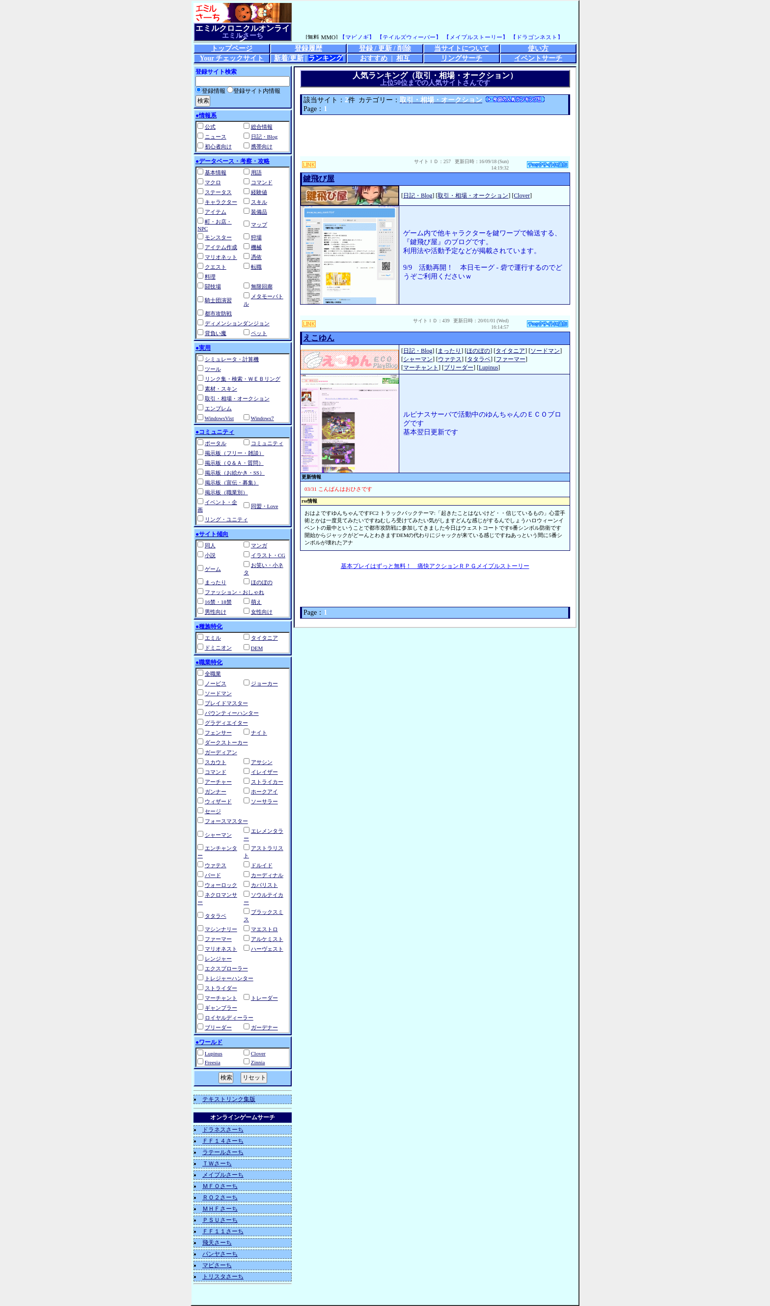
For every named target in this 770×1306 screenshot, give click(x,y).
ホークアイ (264, 792)
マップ (259, 224)
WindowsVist (219, 418)
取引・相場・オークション (237, 398)
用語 (256, 172)
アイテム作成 (221, 247)
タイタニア (264, 638)
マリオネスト (221, 949)
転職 (256, 267)
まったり (215, 582)
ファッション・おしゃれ (234, 592)
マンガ (259, 545)
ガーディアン (221, 752)
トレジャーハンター (229, 978)
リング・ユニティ (226, 519)
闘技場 (213, 286)
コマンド (262, 182)
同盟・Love (264, 506)
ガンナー (215, 792)
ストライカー (267, 782)
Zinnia (258, 1062)
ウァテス (215, 865)
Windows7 (262, 418)
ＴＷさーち (217, 1163)
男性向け (215, 612)
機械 (256, 247)
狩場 (256, 237)
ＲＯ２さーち (220, 1197)
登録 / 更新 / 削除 (385, 48)
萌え (256, 602)
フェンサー (218, 733)
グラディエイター (226, 723)
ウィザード (218, 801)
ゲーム (213, 569)
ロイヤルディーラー (229, 1018)
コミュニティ (267, 443)
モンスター (218, 237)
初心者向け (218, 146)
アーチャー (218, 782)
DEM (257, 648)
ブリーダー (218, 1027)
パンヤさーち (220, 1253)
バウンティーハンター (232, 713)
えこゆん (318, 338)
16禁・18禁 (218, 602)
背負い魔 (215, 333)
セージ (213, 811)
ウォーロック (221, 885)
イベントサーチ (538, 58)
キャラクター (221, 202)
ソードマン (218, 693)
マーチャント (221, 998)
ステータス (218, 192)
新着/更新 (288, 58)
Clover (258, 1053)
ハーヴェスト (267, 949)
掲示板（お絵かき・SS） (235, 473)
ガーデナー (264, 1027)
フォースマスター (226, 821)
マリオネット (221, 257)
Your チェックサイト (232, 58)
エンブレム (218, 408)
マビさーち (217, 1265)
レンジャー (218, 959)
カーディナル (267, 875)
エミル (213, 638)
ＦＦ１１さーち (223, 1231)
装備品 (259, 212)
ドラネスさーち (223, 1129)
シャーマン (218, 835)
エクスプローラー (226, 968)
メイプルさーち (223, 1174)
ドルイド (262, 865)
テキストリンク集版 (228, 1099)
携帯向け (262, 146)
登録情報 (210, 90)
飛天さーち (217, 1242)
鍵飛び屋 (318, 178)
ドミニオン (218, 648)
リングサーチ (461, 58)
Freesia (212, 1062)
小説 (210, 555)
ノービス (215, 683)
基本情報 (215, 172)
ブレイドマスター (226, 703)
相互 (403, 58)
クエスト (215, 267)
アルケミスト (267, 939)
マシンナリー (221, 929)
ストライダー (221, 988)
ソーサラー (264, 801)
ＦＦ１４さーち (223, 1140)
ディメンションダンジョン (237, 323)
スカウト (215, 762)
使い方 (538, 48)
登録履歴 (308, 48)
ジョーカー (264, 683)
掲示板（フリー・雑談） (234, 453)
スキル (259, 202)
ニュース (215, 137)
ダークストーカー (226, 742)
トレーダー (264, 998)
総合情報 (262, 127)
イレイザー (264, 772)
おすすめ (373, 58)
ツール (213, 369)
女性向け (262, 612)
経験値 (259, 192)
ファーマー (218, 939)
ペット (259, 333)
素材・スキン (221, 389)
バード (213, 875)
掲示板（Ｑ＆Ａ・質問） (234, 463)
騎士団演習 (218, 300)
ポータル (215, 443)
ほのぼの (262, 582)
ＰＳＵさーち (220, 1220)
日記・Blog (264, 137)
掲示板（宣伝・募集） (232, 482)
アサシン (262, 762)
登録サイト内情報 (253, 90)
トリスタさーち (223, 1276)
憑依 (256, 257)
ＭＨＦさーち (220, 1208)
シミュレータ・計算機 (232, 359)
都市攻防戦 (218, 313)
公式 (210, 127)
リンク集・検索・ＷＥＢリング (242, 379)
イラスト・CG (268, 555)
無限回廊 (262, 286)
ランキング (325, 58)
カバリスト (264, 885)
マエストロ (264, 929)
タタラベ (215, 916)
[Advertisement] (435, 135)
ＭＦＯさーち (220, 1186)
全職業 (213, 674)
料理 (210, 277)
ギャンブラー (221, 1008)
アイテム (215, 212)
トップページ (231, 48)
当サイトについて (461, 48)
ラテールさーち (223, 1152)
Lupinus (213, 1053)
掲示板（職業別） (226, 492)
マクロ (213, 182)
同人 (210, 545)
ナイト (259, 733)
